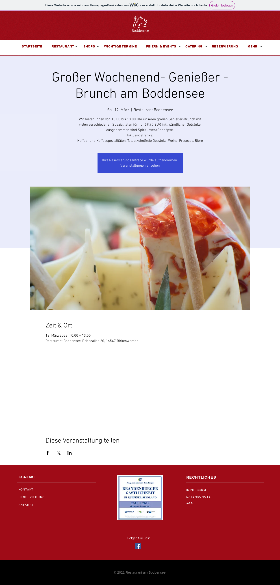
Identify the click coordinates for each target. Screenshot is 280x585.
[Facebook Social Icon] (138, 546)
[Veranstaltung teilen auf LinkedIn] (69, 453)
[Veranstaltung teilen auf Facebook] (48, 453)
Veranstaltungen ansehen (140, 165)
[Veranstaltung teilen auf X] (58, 453)
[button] (63, 46)
